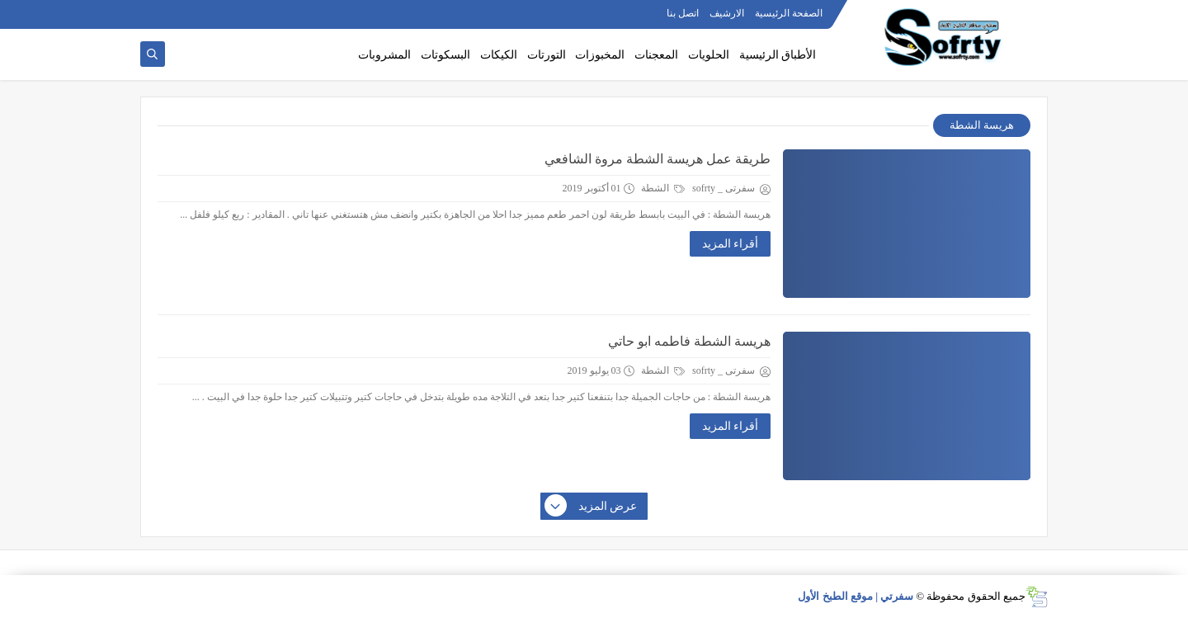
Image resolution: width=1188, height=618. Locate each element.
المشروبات (384, 55)
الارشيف (727, 13)
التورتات (546, 55)
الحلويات (708, 55)
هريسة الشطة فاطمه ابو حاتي (689, 341)
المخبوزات (600, 55)
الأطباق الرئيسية (778, 55)
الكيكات (498, 55)
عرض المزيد (591, 507)
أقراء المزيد (730, 244)
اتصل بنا (683, 13)
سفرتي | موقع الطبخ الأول (855, 596)
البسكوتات (445, 55)
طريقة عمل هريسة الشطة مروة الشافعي (657, 159)
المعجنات (656, 55)
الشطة (663, 188)
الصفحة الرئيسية (789, 13)
